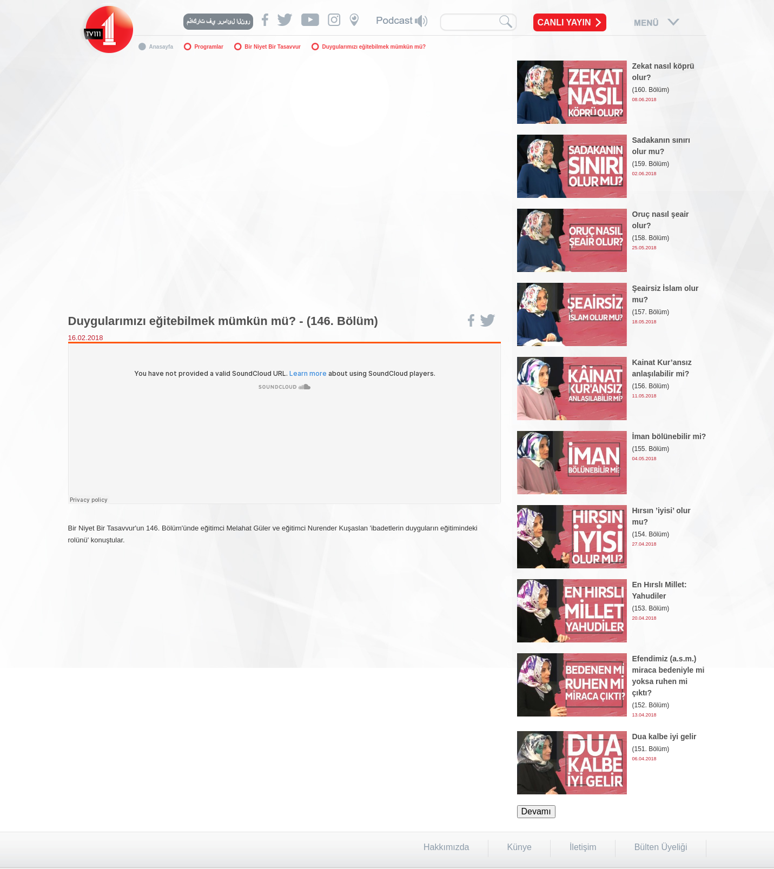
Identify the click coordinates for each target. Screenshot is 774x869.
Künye (519, 847)
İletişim (583, 847)
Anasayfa (161, 47)
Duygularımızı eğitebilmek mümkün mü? (374, 47)
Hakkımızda (446, 847)
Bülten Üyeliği (660, 847)
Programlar (208, 47)
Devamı (536, 811)
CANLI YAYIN (564, 22)
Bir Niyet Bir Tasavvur (272, 47)
